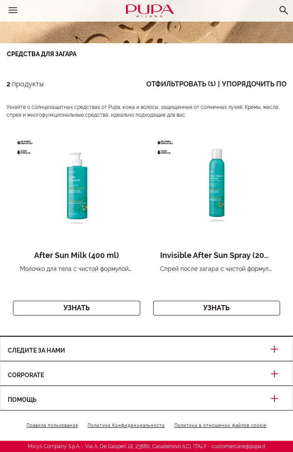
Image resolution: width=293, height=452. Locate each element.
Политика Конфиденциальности (126, 425)
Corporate (146, 375)
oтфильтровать (181, 84)
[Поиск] (283, 11)
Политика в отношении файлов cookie (220, 425)
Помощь (146, 399)
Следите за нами (146, 350)
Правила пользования (52, 425)
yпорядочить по (254, 84)
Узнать (76, 308)
